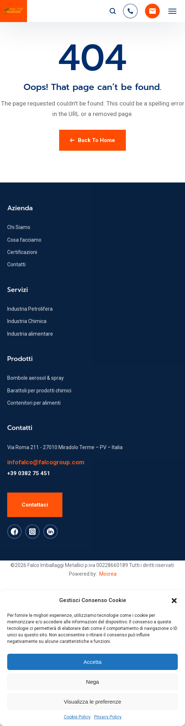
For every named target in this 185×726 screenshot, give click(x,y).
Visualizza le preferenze (92, 702)
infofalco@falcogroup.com (45, 491)
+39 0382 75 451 (28, 503)
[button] (174, 600)
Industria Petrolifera (30, 338)
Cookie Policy (77, 716)
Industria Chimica (27, 351)
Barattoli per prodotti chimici (39, 420)
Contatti (16, 294)
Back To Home (92, 140)
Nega (92, 682)
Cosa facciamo (24, 269)
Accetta (92, 662)
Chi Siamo (18, 257)
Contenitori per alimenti (34, 432)
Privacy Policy (108, 716)
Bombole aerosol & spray (35, 408)
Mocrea (107, 574)
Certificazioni (22, 282)
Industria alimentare (30, 363)
